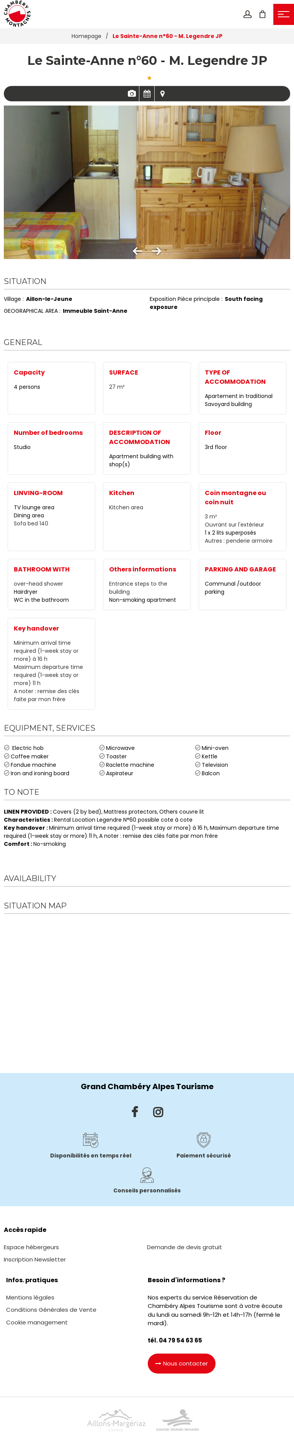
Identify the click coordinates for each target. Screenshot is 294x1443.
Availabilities (146, 93)
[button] (262, 14)
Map (162, 93)
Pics (131, 93)
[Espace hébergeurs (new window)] (31, 1247)
